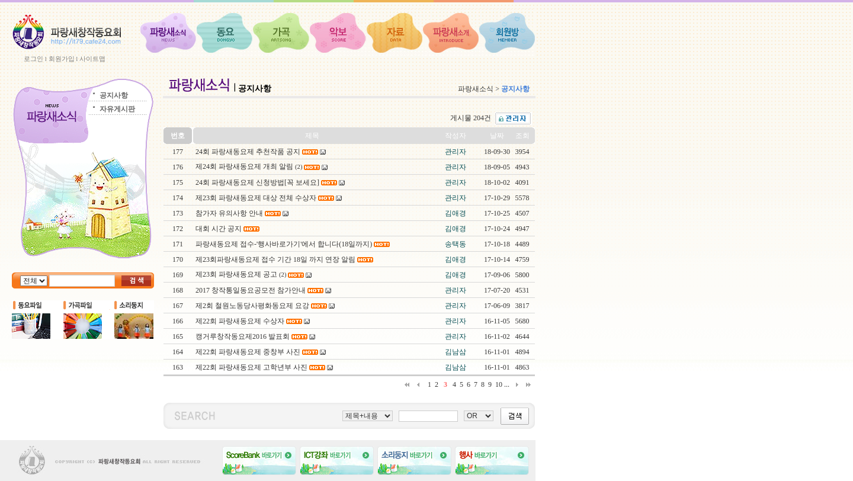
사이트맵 (92, 58)
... (506, 384)
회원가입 (62, 58)
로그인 (33, 58)
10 (498, 384)
